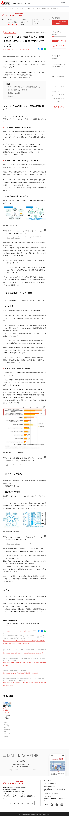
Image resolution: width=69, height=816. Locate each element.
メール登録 (6, 625)
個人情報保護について (50, 786)
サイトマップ (47, 780)
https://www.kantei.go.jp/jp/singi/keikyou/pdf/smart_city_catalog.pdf (23, 653)
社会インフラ (24, 22)
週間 (62, 41)
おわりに (10, 96)
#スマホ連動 (23, 49)
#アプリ (28, 49)
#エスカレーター (56, 91)
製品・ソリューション (51, 793)
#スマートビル (6, 49)
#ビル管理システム (7, 726)
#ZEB (5, 722)
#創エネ (6, 736)
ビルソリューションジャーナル (15, 8)
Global (63, 2)
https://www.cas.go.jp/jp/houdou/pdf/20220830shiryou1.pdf (20, 673)
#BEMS (6, 724)
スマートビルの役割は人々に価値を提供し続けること (24, 87)
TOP (3, 20)
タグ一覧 (36, 23)
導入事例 (47, 796)
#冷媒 (62, 98)
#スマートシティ (15, 49)
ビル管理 (23, 20)
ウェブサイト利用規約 (50, 783)
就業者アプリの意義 (14, 93)
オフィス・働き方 (12, 22)
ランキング (36, 21)
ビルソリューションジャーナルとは (42, 20)
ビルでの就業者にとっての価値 (17, 90)
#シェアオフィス (56, 101)
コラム (22, 24)
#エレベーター (55, 84)
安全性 (10, 20)
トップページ (5, 8)
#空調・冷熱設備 (56, 98)
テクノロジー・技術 (26, 8)
